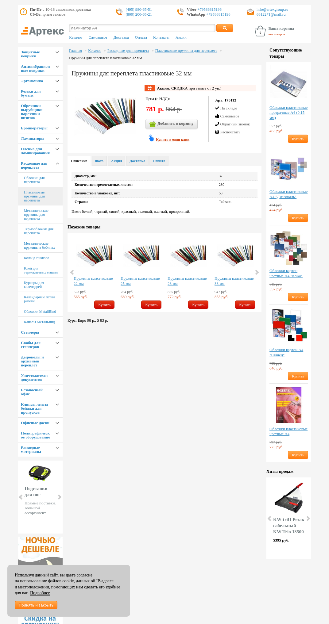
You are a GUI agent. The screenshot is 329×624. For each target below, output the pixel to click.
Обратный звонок (235, 124)
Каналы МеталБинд (39, 322)
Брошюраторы (34, 128)
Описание (79, 161)
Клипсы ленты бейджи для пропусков (34, 408)
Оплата (141, 37)
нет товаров (276, 34)
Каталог (75, 37)
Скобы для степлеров (31, 344)
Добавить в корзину (171, 124)
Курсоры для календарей (34, 285)
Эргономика (32, 80)
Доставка (121, 37)
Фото (99, 161)
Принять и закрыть (36, 605)
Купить (104, 304)
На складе (228, 108)
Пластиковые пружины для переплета (34, 196)
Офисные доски (35, 422)
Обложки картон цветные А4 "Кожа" (286, 273)
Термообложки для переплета (38, 231)
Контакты (161, 37)
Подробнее (40, 593)
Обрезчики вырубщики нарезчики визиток (32, 111)
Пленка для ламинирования (35, 151)
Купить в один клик (172, 139)
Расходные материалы (31, 449)
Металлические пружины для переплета (36, 215)
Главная (75, 50)
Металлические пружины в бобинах (39, 245)
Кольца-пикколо (36, 258)
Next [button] (256, 272)
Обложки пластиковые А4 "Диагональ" (288, 194)
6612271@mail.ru (271, 14)
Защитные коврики (30, 54)
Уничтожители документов (34, 377)
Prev (21, 497)
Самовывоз (98, 37)
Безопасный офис (32, 392)
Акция (116, 161)
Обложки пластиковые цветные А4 (288, 431)
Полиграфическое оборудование (35, 435)
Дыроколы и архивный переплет (32, 361)
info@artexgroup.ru (272, 9)
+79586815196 (209, 9)
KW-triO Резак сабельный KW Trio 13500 (288, 525)
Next (59, 497)
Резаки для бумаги (31, 93)
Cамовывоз (229, 116)
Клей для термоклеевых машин (41, 270)
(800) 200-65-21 (139, 14)
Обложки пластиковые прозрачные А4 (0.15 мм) (288, 112)
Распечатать (230, 132)
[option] (94, 272)
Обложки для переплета (34, 180)
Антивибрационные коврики (35, 68)
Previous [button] (72, 272)
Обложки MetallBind (40, 311)
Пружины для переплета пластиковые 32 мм (105, 58)
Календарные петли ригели (39, 299)
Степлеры (30, 332)
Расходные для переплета (34, 165)
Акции (181, 37)
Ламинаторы (32, 138)
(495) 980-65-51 (139, 9)
